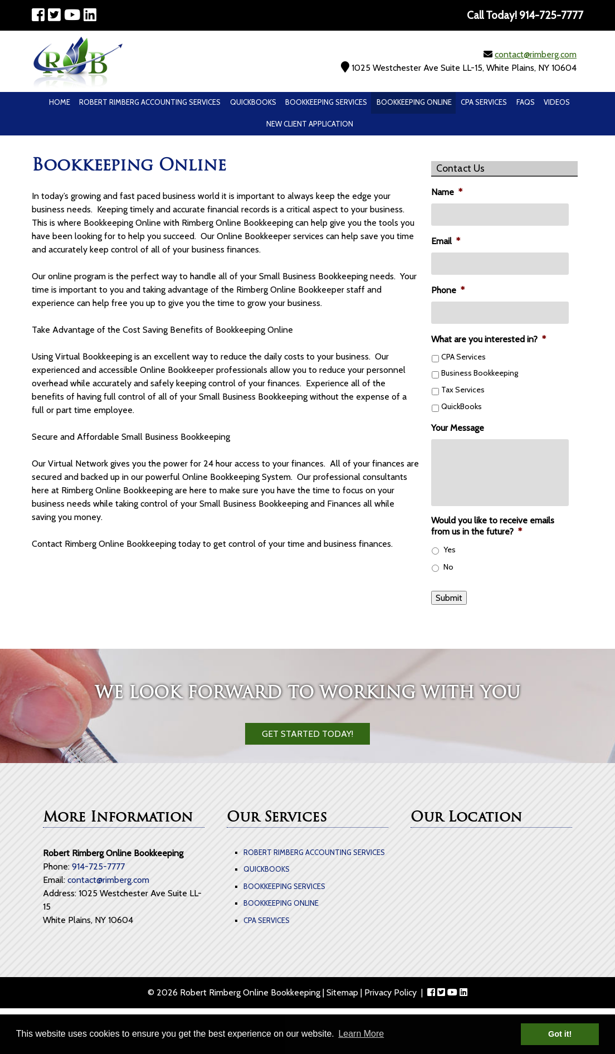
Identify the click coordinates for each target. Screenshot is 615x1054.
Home (59, 102)
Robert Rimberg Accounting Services (150, 102)
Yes (449, 550)
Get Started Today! (307, 733)
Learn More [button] (361, 1033)
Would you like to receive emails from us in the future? (492, 526)
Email (445, 241)
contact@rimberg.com (536, 54)
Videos (557, 102)
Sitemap (342, 992)
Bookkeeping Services (326, 102)
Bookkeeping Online (414, 102)
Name (446, 192)
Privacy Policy (390, 992)
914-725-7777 (98, 866)
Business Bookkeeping (479, 373)
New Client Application (309, 123)
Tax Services (463, 390)
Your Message (457, 427)
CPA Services (484, 102)
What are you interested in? (488, 339)
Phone (448, 290)
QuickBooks (253, 102)
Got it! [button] (560, 1033)
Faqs (525, 102)
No (448, 567)
